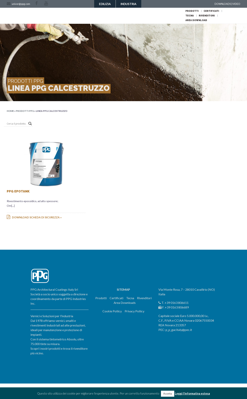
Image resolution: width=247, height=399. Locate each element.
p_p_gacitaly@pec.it (179, 330)
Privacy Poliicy (134, 311)
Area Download (196, 20)
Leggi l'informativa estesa (192, 393)
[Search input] (16, 123)
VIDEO (236, 3)
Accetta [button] (167, 393)
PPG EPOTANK (18, 191)
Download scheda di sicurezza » (34, 217)
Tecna (189, 15)
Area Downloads (125, 302)
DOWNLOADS (223, 3)
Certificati (211, 11)
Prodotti (192, 11)
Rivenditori (207, 15)
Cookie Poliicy (112, 311)
